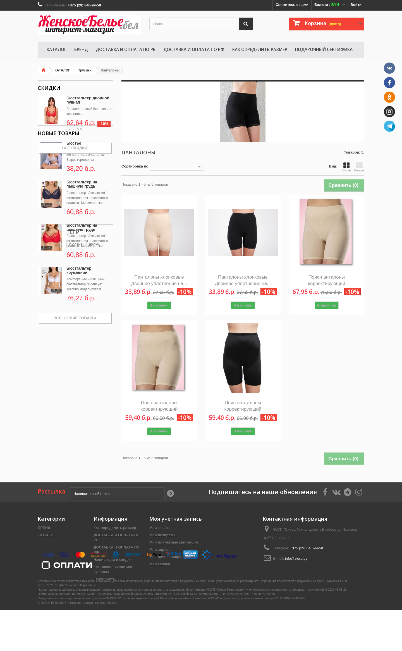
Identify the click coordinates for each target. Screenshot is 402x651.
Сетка (346, 167)
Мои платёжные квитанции (173, 542)
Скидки (49, 88)
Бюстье (73, 180)
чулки (65, 388)
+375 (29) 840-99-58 (306, 548)
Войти (356, 5)
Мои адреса (159, 549)
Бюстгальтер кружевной (79, 307)
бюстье (47, 388)
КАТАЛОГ (56, 49)
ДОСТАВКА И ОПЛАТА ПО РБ (125, 49)
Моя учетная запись (175, 518)
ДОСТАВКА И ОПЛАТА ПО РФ (193, 49)
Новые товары (58, 169)
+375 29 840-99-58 (262, 634)
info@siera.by (296, 558)
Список (359, 167)
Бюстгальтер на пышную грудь (81, 220)
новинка (84, 388)
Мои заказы (159, 528)
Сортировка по (134, 166)
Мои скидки (159, 564)
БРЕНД (81, 49)
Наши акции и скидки (112, 559)
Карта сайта (104, 579)
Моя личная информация (172, 557)
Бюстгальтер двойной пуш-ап (87, 100)
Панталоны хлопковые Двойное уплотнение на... (159, 280)
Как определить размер (259, 49)
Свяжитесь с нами (292, 5)
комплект (48, 397)
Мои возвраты (162, 535)
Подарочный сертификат (325, 49)
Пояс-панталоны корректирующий (326, 280)
